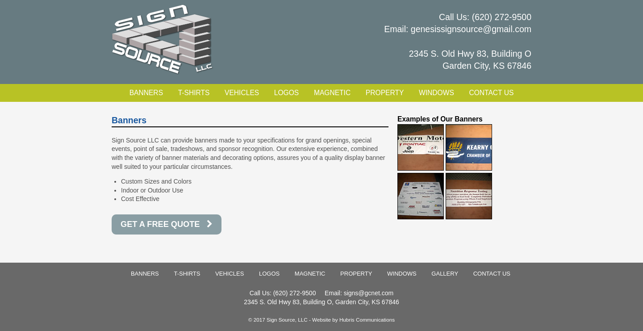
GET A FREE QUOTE (167, 224)
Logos (286, 92)
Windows (436, 92)
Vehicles (242, 92)
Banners (146, 92)
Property (385, 92)
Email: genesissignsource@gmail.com (457, 29)
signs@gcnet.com (368, 293)
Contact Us (491, 92)
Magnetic (332, 92)
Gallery (444, 273)
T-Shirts (194, 92)
